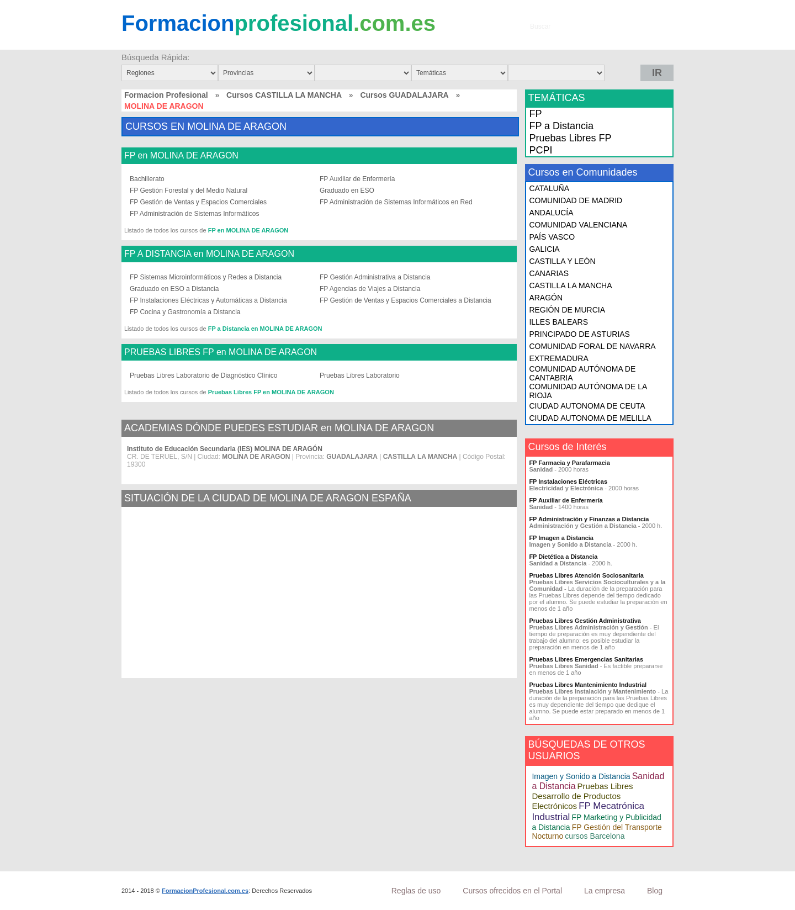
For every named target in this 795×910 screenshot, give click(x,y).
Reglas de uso (416, 890)
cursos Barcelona (594, 836)
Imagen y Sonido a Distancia (581, 776)
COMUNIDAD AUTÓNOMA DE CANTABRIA (582, 373)
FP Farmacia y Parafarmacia (569, 462)
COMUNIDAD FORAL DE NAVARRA (592, 346)
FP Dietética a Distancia (563, 556)
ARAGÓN (546, 297)
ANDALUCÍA (551, 212)
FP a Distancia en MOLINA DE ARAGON (265, 328)
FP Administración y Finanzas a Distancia (589, 519)
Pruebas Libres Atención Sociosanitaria (586, 575)
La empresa (604, 890)
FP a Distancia (561, 125)
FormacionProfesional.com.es (205, 890)
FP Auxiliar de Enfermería (357, 179)
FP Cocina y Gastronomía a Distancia (185, 312)
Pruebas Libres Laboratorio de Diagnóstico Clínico (204, 375)
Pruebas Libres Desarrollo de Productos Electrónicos (582, 796)
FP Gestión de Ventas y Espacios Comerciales (198, 202)
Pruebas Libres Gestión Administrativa (585, 620)
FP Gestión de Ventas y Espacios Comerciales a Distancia (405, 300)
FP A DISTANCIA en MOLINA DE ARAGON (209, 254)
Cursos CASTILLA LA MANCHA (284, 95)
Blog (654, 890)
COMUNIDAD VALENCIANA (578, 224)
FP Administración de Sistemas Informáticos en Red (396, 202)
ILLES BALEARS (558, 322)
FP (535, 113)
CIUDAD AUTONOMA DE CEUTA (587, 405)
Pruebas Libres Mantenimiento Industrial (587, 684)
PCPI (540, 150)
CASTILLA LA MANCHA (570, 285)
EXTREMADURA (558, 358)
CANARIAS (549, 273)
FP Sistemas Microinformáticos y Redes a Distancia (206, 277)
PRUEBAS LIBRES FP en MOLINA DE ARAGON (220, 352)
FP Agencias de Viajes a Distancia (370, 289)
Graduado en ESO (347, 190)
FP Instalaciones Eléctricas (568, 481)
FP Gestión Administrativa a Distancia (375, 277)
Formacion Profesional (166, 95)
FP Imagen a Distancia (561, 538)
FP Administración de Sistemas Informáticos (194, 214)
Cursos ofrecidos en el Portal (512, 890)
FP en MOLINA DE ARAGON (181, 155)
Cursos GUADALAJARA (404, 95)
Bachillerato (147, 179)
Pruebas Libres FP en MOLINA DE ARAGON (271, 392)
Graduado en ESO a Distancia (174, 289)
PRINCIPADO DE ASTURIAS (579, 334)
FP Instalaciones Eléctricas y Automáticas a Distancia (208, 300)
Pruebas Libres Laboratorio (360, 375)
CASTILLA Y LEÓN (562, 261)
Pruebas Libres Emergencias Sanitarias (586, 659)
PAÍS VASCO (552, 236)
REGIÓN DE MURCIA (567, 309)
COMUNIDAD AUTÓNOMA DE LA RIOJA (587, 391)
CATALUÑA (549, 188)
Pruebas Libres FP (570, 138)
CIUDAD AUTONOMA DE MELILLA (590, 418)
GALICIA (544, 249)
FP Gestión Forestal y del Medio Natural (188, 190)
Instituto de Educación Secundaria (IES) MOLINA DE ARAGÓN (224, 449)
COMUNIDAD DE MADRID (575, 200)
